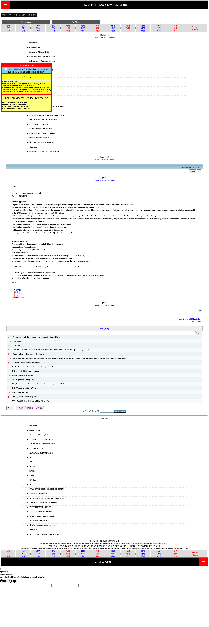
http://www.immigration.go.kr (62, 258)
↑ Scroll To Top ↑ (195, 322)
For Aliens (76, 22)
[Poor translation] (12, 581)
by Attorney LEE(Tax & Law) (190, 319)
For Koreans (25, 22)
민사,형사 (23, 15)
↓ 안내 (4, 15)
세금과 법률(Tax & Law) (191, 167)
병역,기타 (32, 15)
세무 (15, 15)
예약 (10, 15)
